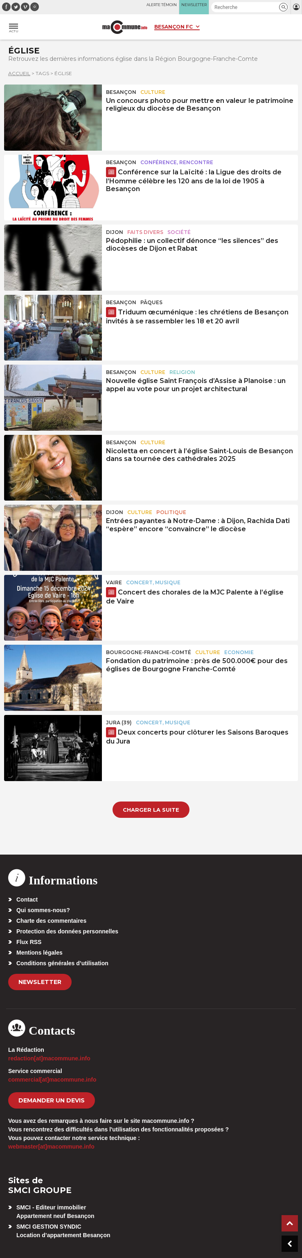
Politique (171, 512)
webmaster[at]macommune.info (51, 1146)
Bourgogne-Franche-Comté (148, 652)
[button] (283, 7)
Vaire (114, 582)
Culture (152, 92)
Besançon (121, 92)
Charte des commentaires (51, 920)
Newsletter (39, 982)
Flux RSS (28, 942)
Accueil (19, 73)
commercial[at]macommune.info (52, 1079)
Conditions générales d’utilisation (62, 963)
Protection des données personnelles (67, 931)
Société (179, 232)
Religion (182, 372)
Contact (27, 899)
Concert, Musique (153, 582)
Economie (239, 652)
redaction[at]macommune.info (49, 1058)
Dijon (114, 232)
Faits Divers (145, 232)
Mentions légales (39, 952)
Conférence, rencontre (176, 162)
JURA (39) (119, 722)
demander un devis (51, 1100)
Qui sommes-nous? (43, 910)
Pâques (151, 302)
